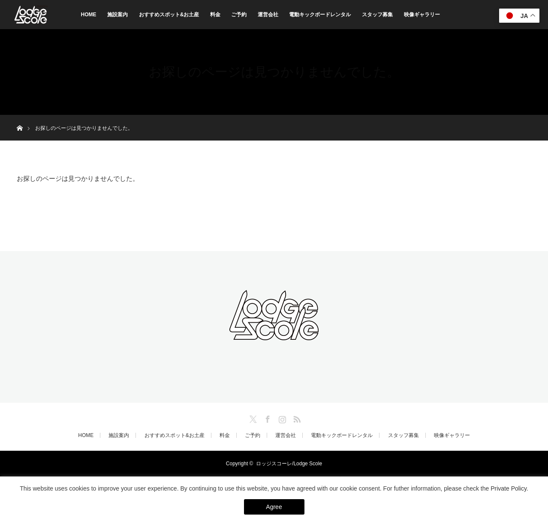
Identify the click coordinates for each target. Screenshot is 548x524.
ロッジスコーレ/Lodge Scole (289, 464)
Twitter (252, 417)
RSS (295, 417)
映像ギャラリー (422, 15)
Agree (274, 506)
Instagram (281, 417)
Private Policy (509, 488)
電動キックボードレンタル (320, 15)
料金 (215, 15)
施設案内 (117, 15)
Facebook (266, 417)
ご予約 (239, 15)
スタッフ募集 (377, 15)
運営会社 (268, 15)
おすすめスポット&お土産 (169, 15)
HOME (88, 15)
